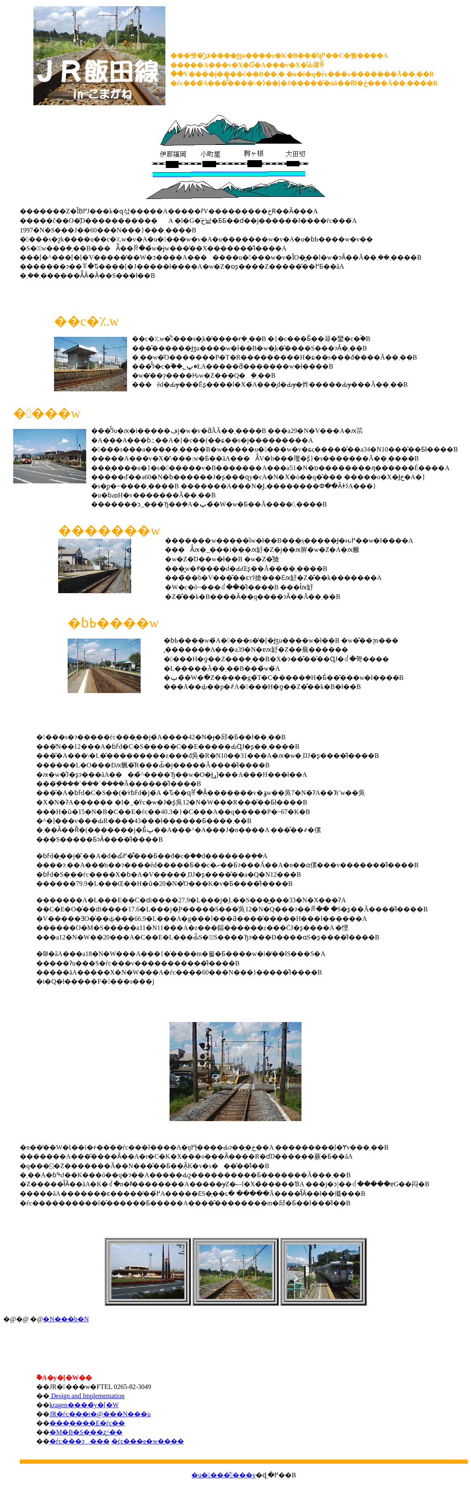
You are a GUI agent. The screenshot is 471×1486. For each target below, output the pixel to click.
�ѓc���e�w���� (147, 1441)
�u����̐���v (223, 1475)
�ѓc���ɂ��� (79, 1441)
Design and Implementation (87, 1395)
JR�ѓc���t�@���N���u (100, 1413)
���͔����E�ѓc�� (87, 1423)
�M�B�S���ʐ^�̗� (85, 1432)
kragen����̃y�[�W (84, 1404)
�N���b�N (66, 1319)
